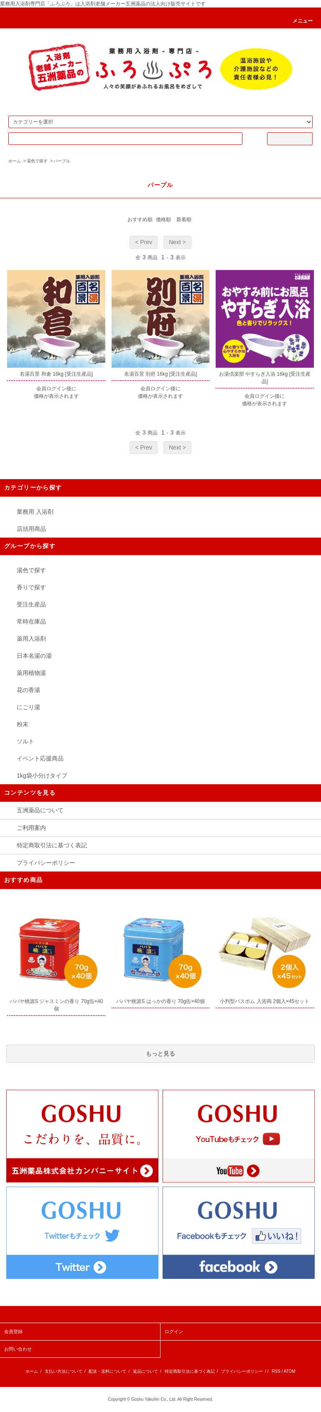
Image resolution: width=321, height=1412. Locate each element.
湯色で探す (37, 161)
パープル (62, 161)
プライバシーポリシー (46, 862)
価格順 (163, 219)
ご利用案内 (31, 827)
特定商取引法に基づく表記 (52, 845)
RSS (276, 1371)
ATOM (290, 1371)
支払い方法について (63, 1371)
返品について (145, 1371)
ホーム (14, 161)
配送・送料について (107, 1371)
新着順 (183, 219)
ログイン (174, 1331)
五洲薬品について (40, 810)
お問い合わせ (18, 1348)
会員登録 (13, 1331)
